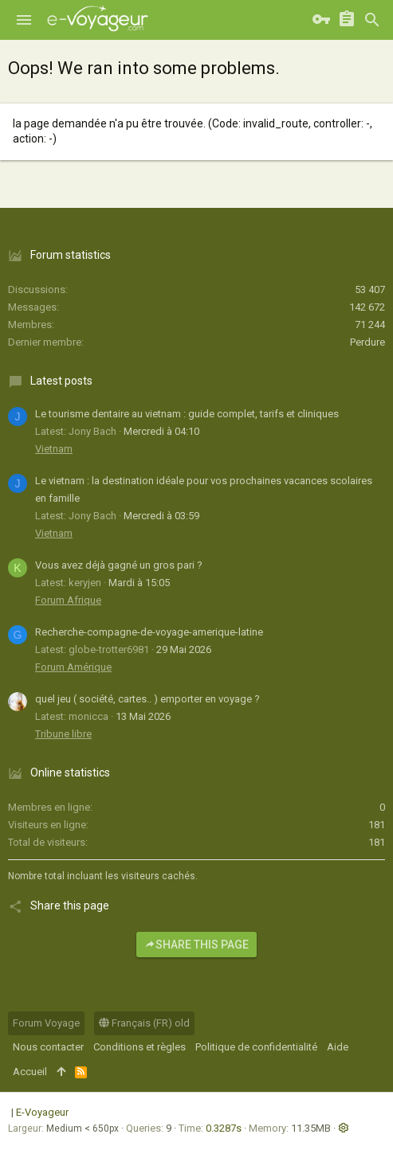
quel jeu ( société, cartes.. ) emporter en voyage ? (147, 699)
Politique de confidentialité (256, 1047)
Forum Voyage (46, 1023)
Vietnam (54, 449)
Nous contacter (48, 1047)
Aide (337, 1047)
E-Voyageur (42, 1112)
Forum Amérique (73, 667)
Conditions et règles (139, 1047)
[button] (24, 19)
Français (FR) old (144, 1023)
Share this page (196, 944)
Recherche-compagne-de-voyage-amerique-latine (149, 632)
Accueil (30, 1072)
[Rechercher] (372, 20)
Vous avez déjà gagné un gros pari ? (118, 565)
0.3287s (224, 1128)
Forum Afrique (68, 600)
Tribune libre (63, 734)
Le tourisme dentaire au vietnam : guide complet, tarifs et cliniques (187, 414)
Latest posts (61, 380)
